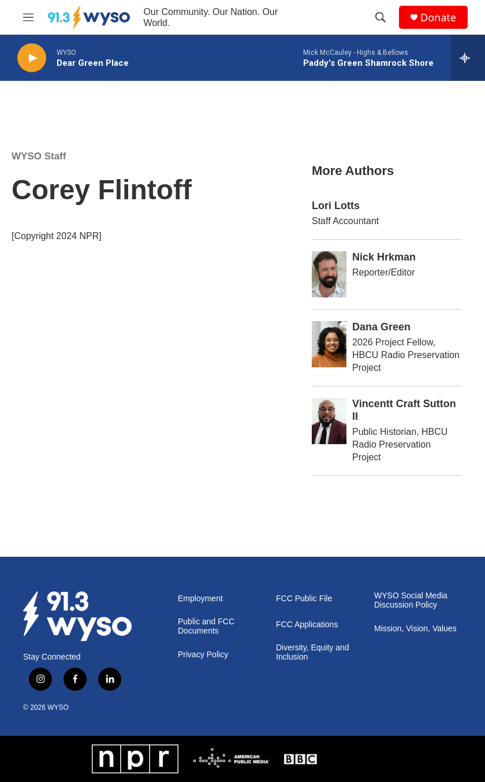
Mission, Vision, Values (415, 628)
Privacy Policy (203, 654)
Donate (438, 18)
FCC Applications (307, 624)
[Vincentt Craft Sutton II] (329, 421)
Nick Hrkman (384, 257)
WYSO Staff (39, 156)
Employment (200, 598)
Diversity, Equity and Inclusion (312, 652)
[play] (32, 58)
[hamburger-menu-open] (28, 17)
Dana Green (381, 327)
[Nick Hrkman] (329, 274)
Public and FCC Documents (206, 626)
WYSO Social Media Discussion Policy (410, 600)
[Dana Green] (329, 344)
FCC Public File (304, 598)
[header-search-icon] (380, 17)
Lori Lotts (336, 205)
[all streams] (468, 58)
